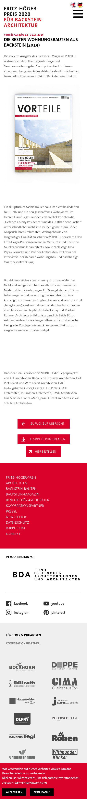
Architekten (16, 483)
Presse (11, 511)
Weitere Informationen (31, 786)
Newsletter (16, 516)
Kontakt (13, 533)
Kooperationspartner (25, 505)
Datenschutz (17, 522)
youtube (57, 603)
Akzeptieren (14, 794)
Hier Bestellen (45, 451)
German (80, 5)
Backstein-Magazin (22, 494)
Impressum (15, 528)
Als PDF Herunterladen (47, 439)
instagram (22, 612)
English (73, 5)
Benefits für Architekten (28, 500)
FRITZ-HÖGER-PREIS (21, 477)
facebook (21, 603)
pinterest (58, 612)
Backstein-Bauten (21, 488)
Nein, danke (42, 794)
